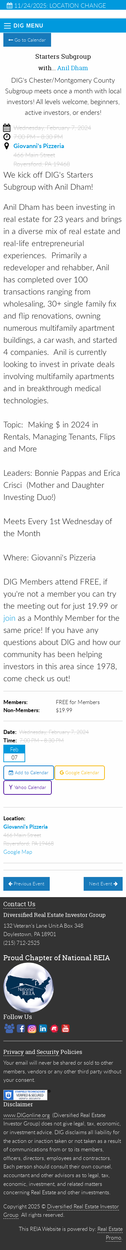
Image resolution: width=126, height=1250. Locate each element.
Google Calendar (79, 772)
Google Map (17, 851)
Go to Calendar (27, 40)
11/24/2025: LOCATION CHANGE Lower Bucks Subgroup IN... (56, 5)
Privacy (13, 1052)
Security (48, 1052)
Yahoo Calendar (27, 787)
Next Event (103, 883)
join (9, 617)
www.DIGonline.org (26, 1115)
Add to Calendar (28, 772)
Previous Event (26, 883)
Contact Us (19, 904)
